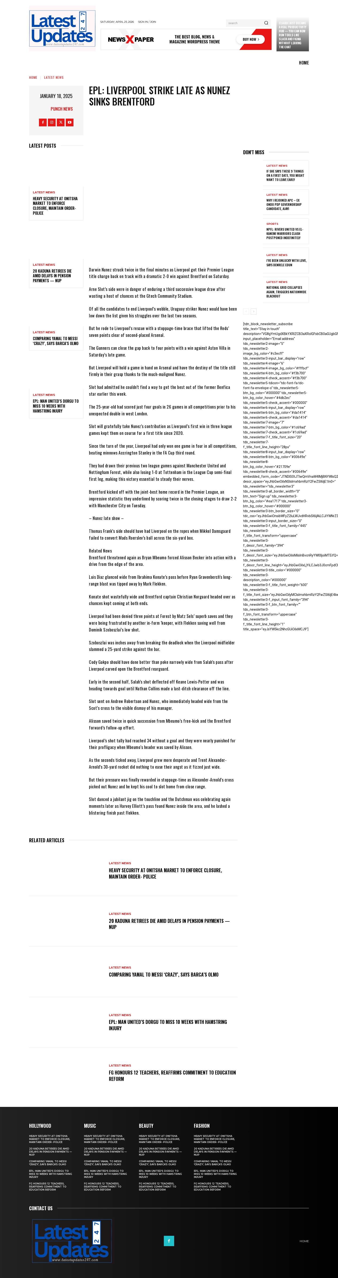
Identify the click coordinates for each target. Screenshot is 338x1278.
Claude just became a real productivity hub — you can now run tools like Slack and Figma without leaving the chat (292, 35)
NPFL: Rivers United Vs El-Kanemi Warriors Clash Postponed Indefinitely (284, 233)
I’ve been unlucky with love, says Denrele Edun (286, 262)
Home (33, 77)
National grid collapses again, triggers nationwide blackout (286, 291)
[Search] (266, 23)
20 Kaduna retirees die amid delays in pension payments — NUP (52, 276)
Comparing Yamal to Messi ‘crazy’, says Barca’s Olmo (55, 341)
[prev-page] (246, 311)
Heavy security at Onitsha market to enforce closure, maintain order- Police (55, 206)
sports (272, 224)
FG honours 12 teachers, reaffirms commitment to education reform (162, 1075)
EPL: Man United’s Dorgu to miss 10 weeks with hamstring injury (56, 406)
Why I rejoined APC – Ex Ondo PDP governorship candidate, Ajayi (284, 204)
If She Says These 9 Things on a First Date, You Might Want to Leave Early (285, 175)
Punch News (62, 109)
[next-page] (254, 311)
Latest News (54, 77)
